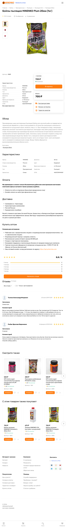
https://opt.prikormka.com (48, 249)
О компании (27, 460)
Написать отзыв (33, 276)
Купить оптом (6, 488)
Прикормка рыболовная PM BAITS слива (33, 380)
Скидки (4, 463)
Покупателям (7, 474)
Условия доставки (8, 483)
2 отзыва (8, 16)
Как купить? (6, 477)
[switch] (16, 285)
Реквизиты (27, 463)
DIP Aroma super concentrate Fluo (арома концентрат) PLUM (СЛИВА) (12, 381)
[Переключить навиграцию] (62, 3)
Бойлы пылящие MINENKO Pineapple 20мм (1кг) (52, 429)
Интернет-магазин (8, 457)
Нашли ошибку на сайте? (31, 485)
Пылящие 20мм (7, 147)
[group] (37, 47)
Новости (5, 465)
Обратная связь (28, 470)
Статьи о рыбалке (29, 488)
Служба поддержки (30, 477)
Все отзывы (7, 286)
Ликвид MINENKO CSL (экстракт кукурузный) (32, 428)
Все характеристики (8, 106)
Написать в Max (55, 460)
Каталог (5, 460)
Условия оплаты (7, 480)
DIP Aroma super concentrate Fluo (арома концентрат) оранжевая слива (54, 381)
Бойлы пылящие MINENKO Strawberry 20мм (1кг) (10, 429)
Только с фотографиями (26, 286)
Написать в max (20, 3)
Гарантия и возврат (9, 485)
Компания (26, 457)
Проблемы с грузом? (30, 480)
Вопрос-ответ (28, 483)
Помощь (26, 474)
